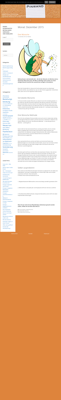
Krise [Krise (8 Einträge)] (4, 121)
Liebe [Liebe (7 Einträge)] (7, 121)
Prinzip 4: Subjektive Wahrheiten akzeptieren (7, 189)
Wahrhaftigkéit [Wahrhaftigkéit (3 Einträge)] (5, 150)
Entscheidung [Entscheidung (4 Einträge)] (8, 105)
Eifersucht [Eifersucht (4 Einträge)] (10, 103)
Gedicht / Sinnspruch (8, 73)
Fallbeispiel (5, 71)
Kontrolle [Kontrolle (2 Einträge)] (9, 119)
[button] (30, 20)
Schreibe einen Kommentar (24, 212)
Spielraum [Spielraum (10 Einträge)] (8, 141)
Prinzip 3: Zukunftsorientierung (7, 194)
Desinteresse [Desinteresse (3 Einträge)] (5, 103)
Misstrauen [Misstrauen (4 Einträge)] (5, 123)
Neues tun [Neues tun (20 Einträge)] (7, 125)
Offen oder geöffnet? (8, 225)
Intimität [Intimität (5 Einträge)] (8, 118)
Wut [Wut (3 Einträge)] (3, 154)
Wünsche (27, 210)
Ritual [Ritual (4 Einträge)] (4, 137)
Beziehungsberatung (8, 66)
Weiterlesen (52, 2)
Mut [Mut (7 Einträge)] (9, 123)
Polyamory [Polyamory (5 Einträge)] (6, 134)
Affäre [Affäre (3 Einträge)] (4, 95)
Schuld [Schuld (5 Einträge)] (7, 137)
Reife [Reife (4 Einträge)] (12, 136)
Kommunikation (22, 209)
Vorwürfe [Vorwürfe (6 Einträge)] (5, 149)
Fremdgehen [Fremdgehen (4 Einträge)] (5, 110)
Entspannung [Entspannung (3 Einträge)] (5, 106)
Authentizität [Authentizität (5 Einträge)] (6, 97)
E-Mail (4, 37)
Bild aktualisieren (7, 219)
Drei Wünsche (23, 34)
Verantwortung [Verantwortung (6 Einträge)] (7, 145)
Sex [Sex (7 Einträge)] (4, 141)
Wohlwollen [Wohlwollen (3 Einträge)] (10, 152)
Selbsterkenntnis (29, 209)
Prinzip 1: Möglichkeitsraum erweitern (7, 206)
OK (46, 2)
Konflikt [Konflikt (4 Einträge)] (6, 119)
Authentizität (21, 210)
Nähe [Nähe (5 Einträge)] (4, 127)
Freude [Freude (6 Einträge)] (10, 110)
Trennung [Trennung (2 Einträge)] (10, 143)
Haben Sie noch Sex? (8, 172)
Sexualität (5, 82)
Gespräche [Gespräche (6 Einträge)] (5, 112)
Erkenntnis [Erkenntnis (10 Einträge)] (6, 109)
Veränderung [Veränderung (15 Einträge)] (8, 147)
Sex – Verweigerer (7, 171)
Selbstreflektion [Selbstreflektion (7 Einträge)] (7, 139)
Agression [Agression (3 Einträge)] (7, 95)
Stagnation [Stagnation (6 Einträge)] (6, 143)
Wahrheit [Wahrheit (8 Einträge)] (5, 152)
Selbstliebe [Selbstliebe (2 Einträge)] (10, 137)
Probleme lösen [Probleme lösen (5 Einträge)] (6, 136)
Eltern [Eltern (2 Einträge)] (4, 105)
